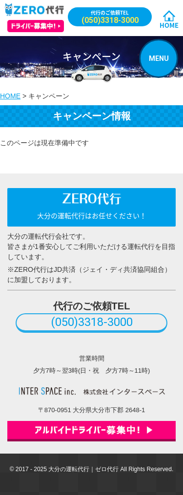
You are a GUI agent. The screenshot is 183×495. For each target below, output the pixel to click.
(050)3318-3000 (92, 322)
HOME (169, 24)
